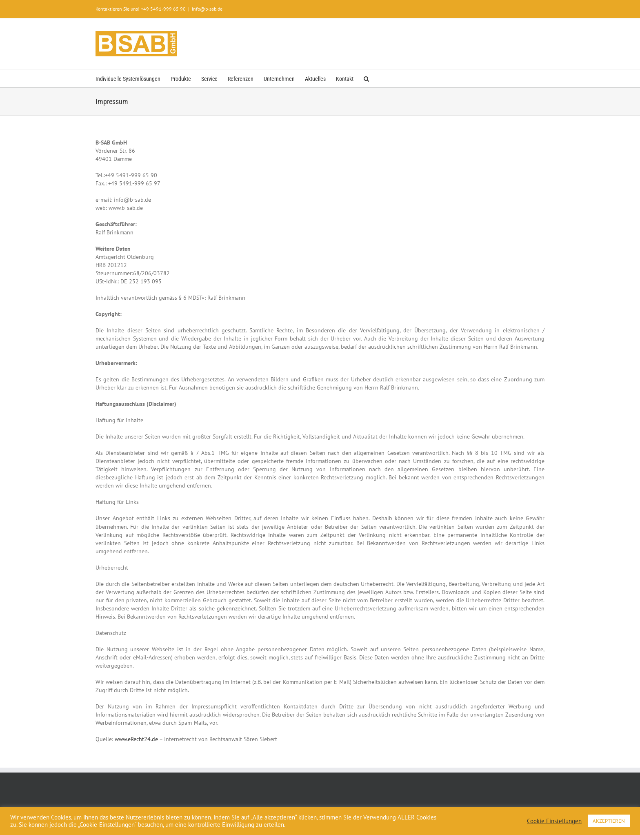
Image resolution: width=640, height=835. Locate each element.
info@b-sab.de (207, 9)
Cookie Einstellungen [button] (554, 821)
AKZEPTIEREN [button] (609, 820)
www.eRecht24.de (136, 739)
